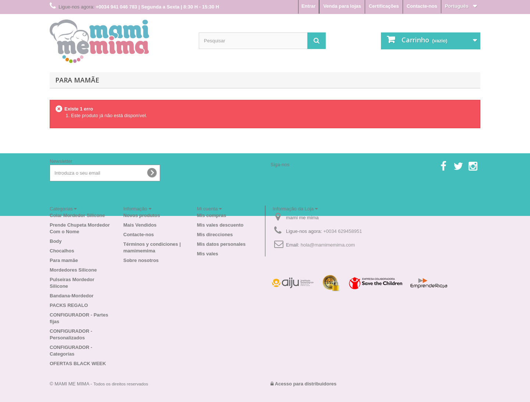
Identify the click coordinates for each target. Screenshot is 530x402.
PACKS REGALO (69, 305)
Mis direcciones (215, 234)
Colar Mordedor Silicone (77, 215)
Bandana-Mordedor (71, 295)
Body (56, 241)
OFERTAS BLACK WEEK (78, 363)
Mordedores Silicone (73, 270)
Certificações (384, 6)
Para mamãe (77, 80)
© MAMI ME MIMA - (99, 384)
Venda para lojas (342, 6)
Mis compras (211, 215)
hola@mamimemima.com (328, 245)
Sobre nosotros (141, 260)
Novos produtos (141, 215)
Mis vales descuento (220, 225)
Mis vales (207, 253)
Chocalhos (62, 251)
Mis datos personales (221, 244)
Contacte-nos (422, 6)
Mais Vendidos (139, 225)
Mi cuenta (209, 209)
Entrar (308, 6)
